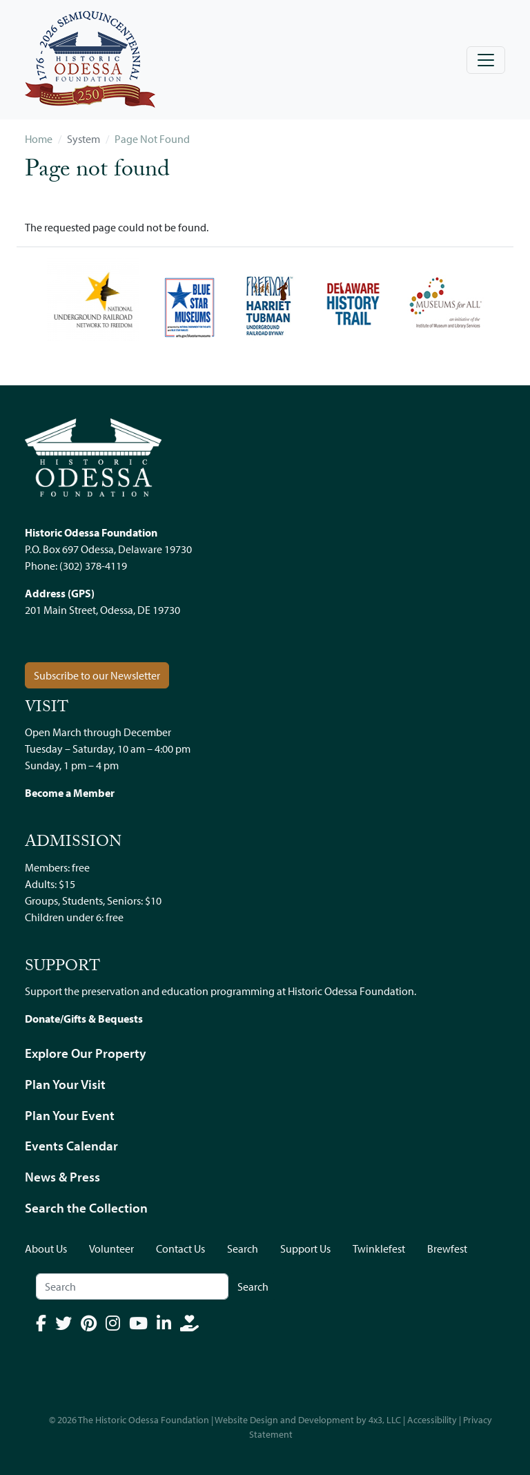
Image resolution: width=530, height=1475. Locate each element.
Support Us (305, 1248)
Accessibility (432, 1420)
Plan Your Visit (65, 1084)
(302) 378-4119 (93, 565)
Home (38, 139)
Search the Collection (86, 1207)
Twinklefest (379, 1248)
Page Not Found (152, 139)
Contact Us (180, 1248)
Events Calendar (71, 1145)
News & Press (62, 1176)
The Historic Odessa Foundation (143, 1420)
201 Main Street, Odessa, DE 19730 (102, 610)
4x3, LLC (385, 1420)
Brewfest (447, 1248)
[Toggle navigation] (486, 60)
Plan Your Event (70, 1115)
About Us (46, 1248)
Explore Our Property (85, 1053)
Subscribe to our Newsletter (97, 675)
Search (242, 1248)
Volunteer (111, 1248)
